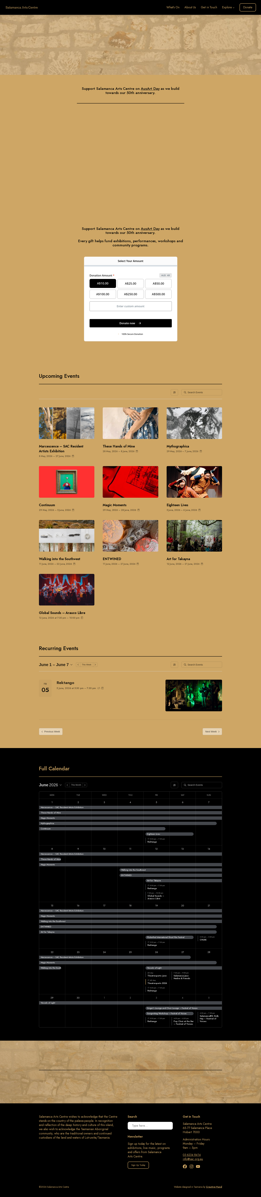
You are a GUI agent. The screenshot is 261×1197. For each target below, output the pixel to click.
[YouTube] (198, 1166)
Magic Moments (115, 505)
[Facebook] (186, 1166)
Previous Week (51, 731)
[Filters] (174, 392)
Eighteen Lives (177, 505)
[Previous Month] (67, 785)
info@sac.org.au (193, 1159)
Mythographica (178, 446)
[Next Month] (85, 785)
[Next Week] (95, 665)
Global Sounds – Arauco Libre (62, 612)
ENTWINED (112, 559)
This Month (76, 785)
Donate (247, 7)
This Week (86, 665)
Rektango (65, 682)
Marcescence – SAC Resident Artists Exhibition (61, 449)
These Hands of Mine (119, 446)
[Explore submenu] (234, 7)
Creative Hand (214, 1187)
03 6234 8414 (192, 1155)
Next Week (212, 731)
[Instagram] (192, 1166)
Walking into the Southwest (59, 559)
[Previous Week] (78, 665)
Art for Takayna (178, 559)
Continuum (47, 505)
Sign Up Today (138, 1165)
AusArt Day (150, 88)
